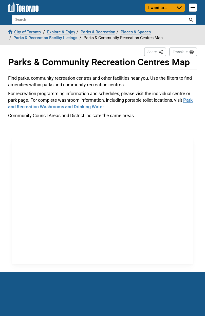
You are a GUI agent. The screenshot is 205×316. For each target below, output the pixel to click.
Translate (180, 52)
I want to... (157, 7)
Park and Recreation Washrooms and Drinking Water (100, 103)
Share (156, 51)
